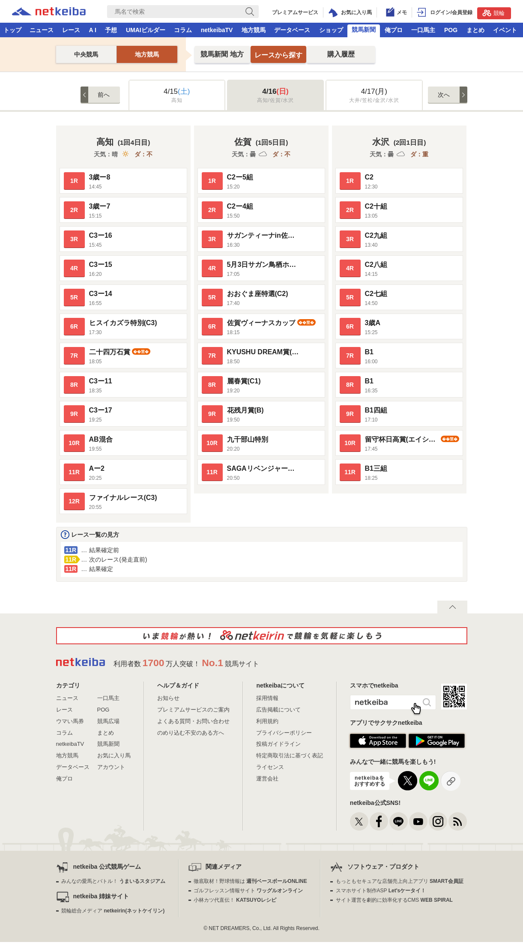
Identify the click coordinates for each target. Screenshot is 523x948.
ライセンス (270, 767)
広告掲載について (278, 709)
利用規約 (267, 721)
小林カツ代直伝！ (235, 900)
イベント (505, 30)
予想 (111, 30)
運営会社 (267, 778)
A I (92, 30)
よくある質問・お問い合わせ (193, 721)
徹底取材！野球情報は (250, 881)
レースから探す (278, 55)
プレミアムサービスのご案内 (193, 709)
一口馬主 (423, 30)
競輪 (493, 12)
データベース (292, 30)
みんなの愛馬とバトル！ (113, 881)
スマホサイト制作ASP (381, 891)
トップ (12, 30)
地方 (221, 54)
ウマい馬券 (70, 721)
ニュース (42, 30)
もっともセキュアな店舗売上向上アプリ (399, 881)
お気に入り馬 (114, 755)
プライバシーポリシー (284, 733)
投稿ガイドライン (278, 744)
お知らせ (168, 698)
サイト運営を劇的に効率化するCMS (394, 900)
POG (450, 30)
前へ (104, 94)
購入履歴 (341, 54)
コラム (183, 30)
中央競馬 (86, 54)
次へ (444, 94)
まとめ (475, 30)
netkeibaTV (217, 30)
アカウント (111, 767)
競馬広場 (108, 721)
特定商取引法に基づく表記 (289, 755)
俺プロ (394, 30)
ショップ (331, 30)
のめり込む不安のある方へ (190, 733)
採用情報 (267, 698)
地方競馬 (254, 30)
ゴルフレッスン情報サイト (248, 891)
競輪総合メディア (112, 911)
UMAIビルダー (145, 30)
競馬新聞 (364, 29)
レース (71, 30)
